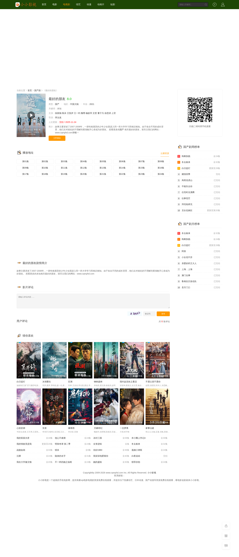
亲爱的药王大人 (198, 263)
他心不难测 (73, 438)
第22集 (122, 174)
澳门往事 (198, 275)
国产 (57, 104)
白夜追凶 (150, 456)
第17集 (25, 174)
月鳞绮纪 (98, 428)
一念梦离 (124, 428)
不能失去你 (198, 186)
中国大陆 (74, 104)
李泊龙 (58, 117)
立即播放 (57, 138)
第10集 (45, 168)
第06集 (122, 161)
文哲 (95, 113)
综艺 (78, 4)
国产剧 (37, 90)
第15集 (141, 168)
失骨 (44, 428)
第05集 (103, 161)
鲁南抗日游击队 (198, 281)
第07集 (141, 161)
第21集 (103, 174)
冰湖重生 (46, 381)
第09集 (25, 168)
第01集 (25, 161)
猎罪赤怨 (150, 462)
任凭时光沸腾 (198, 192)
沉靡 (35, 456)
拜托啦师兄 (198, 204)
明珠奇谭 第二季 (73, 444)
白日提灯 (21, 381)
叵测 (70, 381)
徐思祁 (108, 113)
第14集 (122, 168)
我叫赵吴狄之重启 (128, 381)
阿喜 (198, 251)
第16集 (161, 168)
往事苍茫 (198, 198)
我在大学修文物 (35, 462)
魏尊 (83, 113)
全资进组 (111, 444)
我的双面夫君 (35, 438)
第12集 (83, 168)
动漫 (89, 4)
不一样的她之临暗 (73, 462)
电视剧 (66, 4)
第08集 (161, 161)
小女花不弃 (198, 257)
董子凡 (101, 113)
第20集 (83, 174)
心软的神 (21, 428)
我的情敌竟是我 (35, 444)
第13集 (103, 168)
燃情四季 (198, 174)
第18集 (45, 174)
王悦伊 (70, 113)
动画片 (100, 4)
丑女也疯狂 (198, 210)
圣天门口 (198, 287)
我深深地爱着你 (111, 456)
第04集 (83, 161)
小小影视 (152, 472)
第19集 (64, 174)
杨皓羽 (89, 113)
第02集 (45, 161)
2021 (91, 104)
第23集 (141, 174)
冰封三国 (111, 438)
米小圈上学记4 (150, 438)
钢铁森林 (98, 381)
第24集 (161, 174)
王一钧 (77, 113)
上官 (114, 113)
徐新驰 (58, 113)
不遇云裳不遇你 (153, 381)
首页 (44, 4)
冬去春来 (150, 444)
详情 (75, 132)
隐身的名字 (73, 456)
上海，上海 (198, 269)
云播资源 (165, 153)
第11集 (64, 168)
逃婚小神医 (150, 450)
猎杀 (73, 450)
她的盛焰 (111, 462)
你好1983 (111, 450)
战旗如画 (35, 450)
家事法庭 (150, 428)
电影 (54, 4)
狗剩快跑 (198, 156)
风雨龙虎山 (198, 180)
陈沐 (64, 113)
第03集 (64, 161)
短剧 (112, 4)
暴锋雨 (71, 428)
